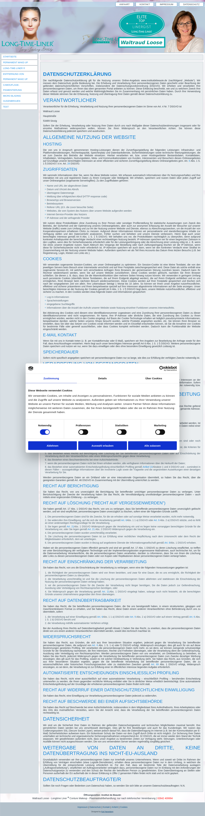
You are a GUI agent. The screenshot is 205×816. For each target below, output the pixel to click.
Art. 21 (70, 526)
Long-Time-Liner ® (14, 68)
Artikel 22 (148, 467)
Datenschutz (191, 4)
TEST (6, 106)
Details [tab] (102, 378)
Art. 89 (155, 664)
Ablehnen (52, 445)
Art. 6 (124, 520)
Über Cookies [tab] (153, 378)
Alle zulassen (152, 445)
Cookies (123, 807)
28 (68, 163)
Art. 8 (167, 542)
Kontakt (145, 4)
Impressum (166, 4)
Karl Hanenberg (107, 812)
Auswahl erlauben (102, 445)
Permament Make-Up (15, 62)
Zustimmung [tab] (51, 378)
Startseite (10, 56)
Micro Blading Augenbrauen (12, 98)
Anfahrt (124, 4)
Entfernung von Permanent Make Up (15, 76)
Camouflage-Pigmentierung (12, 87)
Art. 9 (157, 520)
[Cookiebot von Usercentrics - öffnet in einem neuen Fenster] (162, 368)
